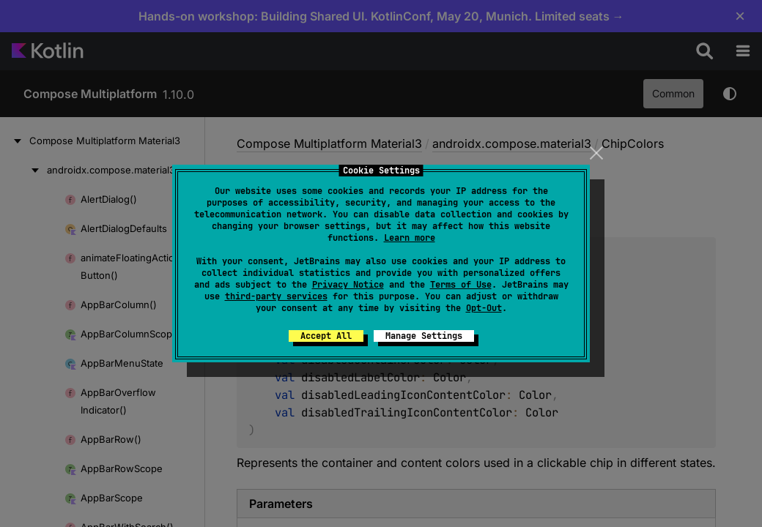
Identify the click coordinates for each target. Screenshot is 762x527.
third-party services (276, 296)
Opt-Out (484, 308)
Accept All (326, 336)
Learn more (409, 238)
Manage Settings (423, 336)
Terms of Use (461, 285)
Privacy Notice (348, 285)
